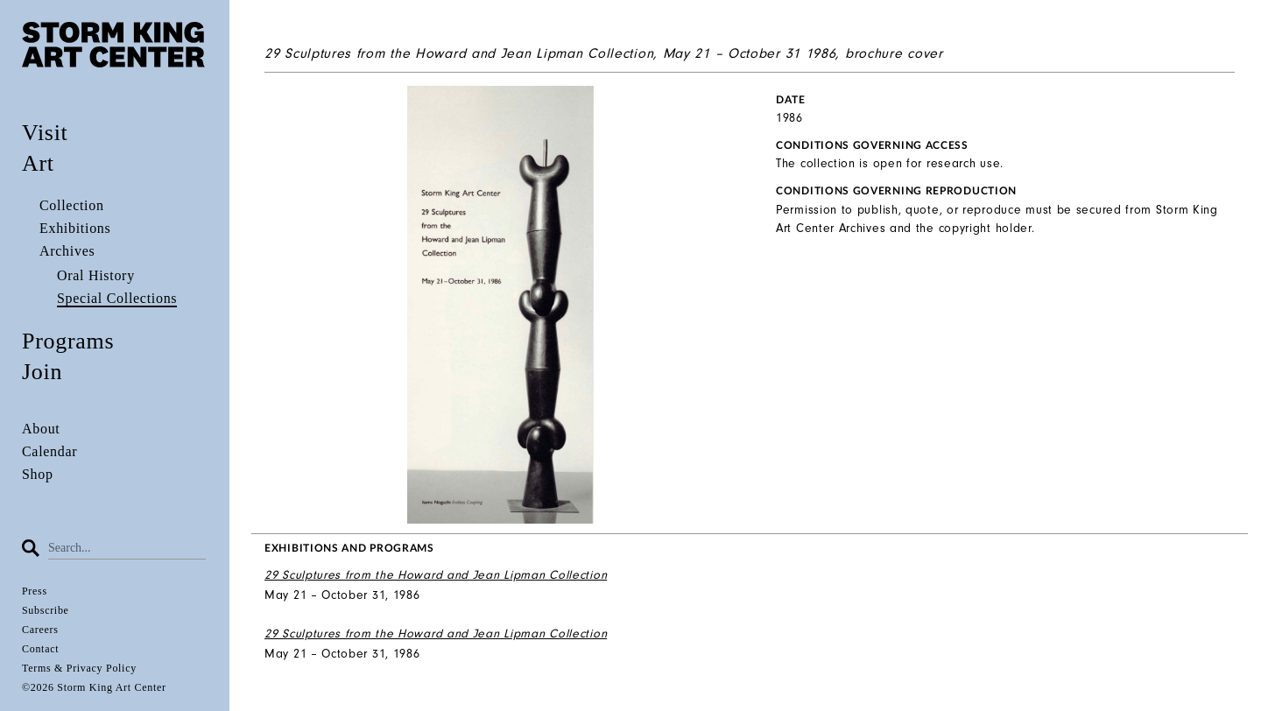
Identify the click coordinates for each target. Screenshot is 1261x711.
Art (38, 163)
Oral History (96, 275)
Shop (37, 474)
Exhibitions (74, 228)
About (41, 428)
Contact (40, 649)
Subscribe (45, 610)
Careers (40, 629)
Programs (68, 341)
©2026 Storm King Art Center (94, 687)
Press (34, 591)
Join (42, 371)
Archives (67, 250)
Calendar (49, 451)
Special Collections (117, 298)
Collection (71, 205)
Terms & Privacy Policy (79, 668)
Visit (45, 132)
